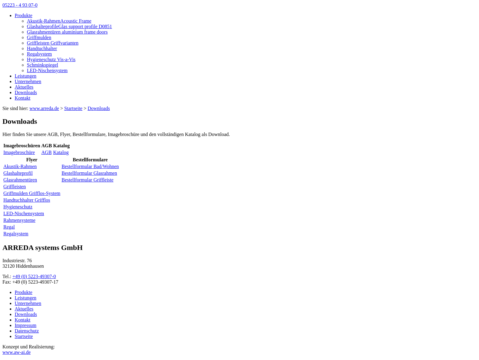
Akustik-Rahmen (20, 166)
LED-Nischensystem (47, 70)
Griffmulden (39, 37)
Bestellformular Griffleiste (88, 179)
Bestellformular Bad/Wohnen (90, 166)
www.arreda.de (44, 108)
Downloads (26, 92)
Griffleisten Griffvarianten (53, 43)
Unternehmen (28, 81)
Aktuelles (24, 87)
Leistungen (25, 76)
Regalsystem (39, 54)
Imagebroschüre (19, 152)
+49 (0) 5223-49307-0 (34, 276)
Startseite (24, 336)
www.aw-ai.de (16, 352)
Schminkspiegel (42, 65)
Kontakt (23, 98)
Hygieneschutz (17, 206)
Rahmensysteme (19, 220)
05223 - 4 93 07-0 (20, 5)
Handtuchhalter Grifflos (26, 200)
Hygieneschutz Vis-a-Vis (51, 59)
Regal (9, 227)
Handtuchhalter (42, 48)
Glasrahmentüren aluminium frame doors (67, 32)
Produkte (23, 15)
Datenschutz (27, 330)
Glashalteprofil (18, 173)
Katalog (61, 152)
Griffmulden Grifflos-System (31, 193)
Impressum (25, 325)
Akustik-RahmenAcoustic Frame (59, 21)
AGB (46, 152)
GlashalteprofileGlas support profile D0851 (69, 26)
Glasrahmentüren (20, 179)
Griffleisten (14, 186)
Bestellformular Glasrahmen (89, 173)
